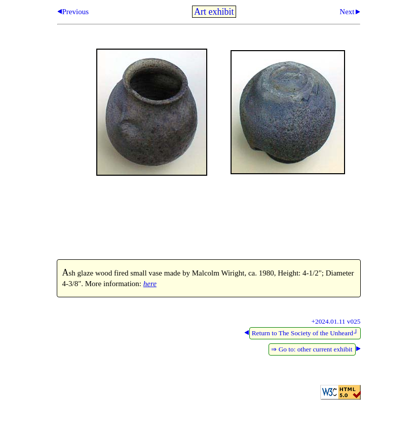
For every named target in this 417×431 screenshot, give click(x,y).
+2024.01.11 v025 (336, 321)
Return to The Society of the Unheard (305, 333)
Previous (75, 12)
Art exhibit (214, 12)
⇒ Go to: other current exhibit (311, 349)
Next (346, 12)
